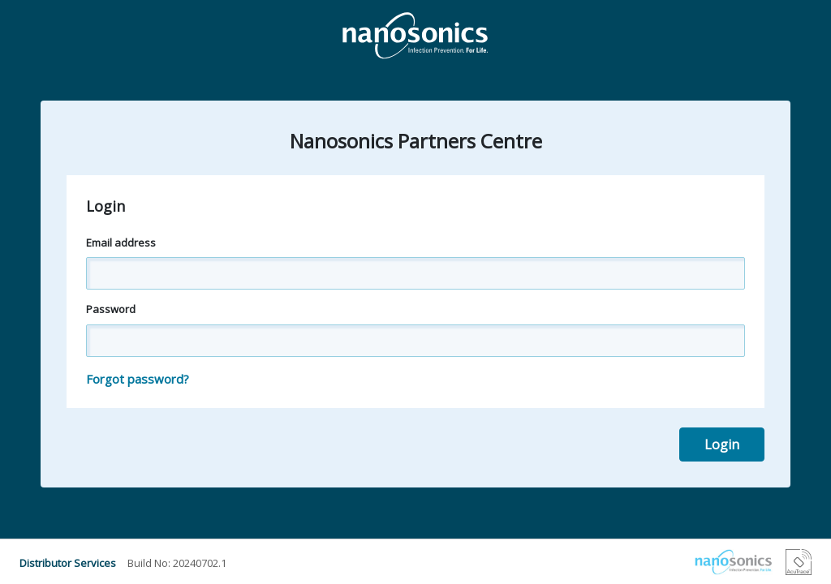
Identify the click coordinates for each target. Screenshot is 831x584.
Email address (121, 242)
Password (111, 309)
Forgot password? (137, 379)
